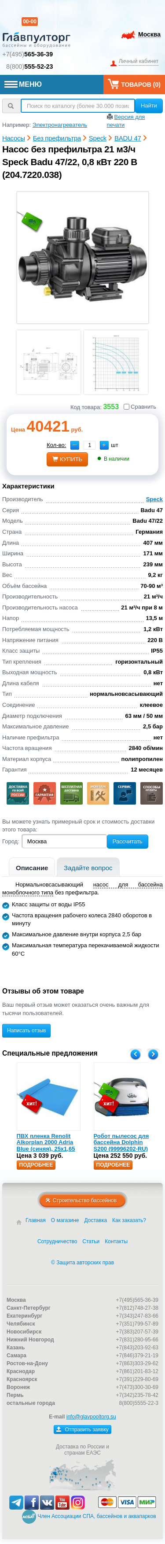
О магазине (65, 1220)
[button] (104, 445)
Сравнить (140, 406)
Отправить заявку (82, 1429)
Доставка (95, 1220)
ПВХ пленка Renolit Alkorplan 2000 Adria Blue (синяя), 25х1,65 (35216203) (46, 1145)
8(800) (29, 66)
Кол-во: (56, 445)
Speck (154, 499)
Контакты (116, 1241)
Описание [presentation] (32, 868)
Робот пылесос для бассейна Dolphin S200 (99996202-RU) (121, 1142)
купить (67, 459)
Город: (10, 841)
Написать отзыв (26, 1030)
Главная (36, 1220)
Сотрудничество (57, 1241)
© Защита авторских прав (82, 1263)
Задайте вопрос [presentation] (88, 868)
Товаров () (134, 83)
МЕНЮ (23, 84)
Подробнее (36, 1165)
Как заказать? (129, 1220)
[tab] (32, 866)
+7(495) (27, 54)
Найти (149, 105)
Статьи (90, 1241)
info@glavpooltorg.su (91, 1417)
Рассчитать (128, 841)
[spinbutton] (89, 445)
